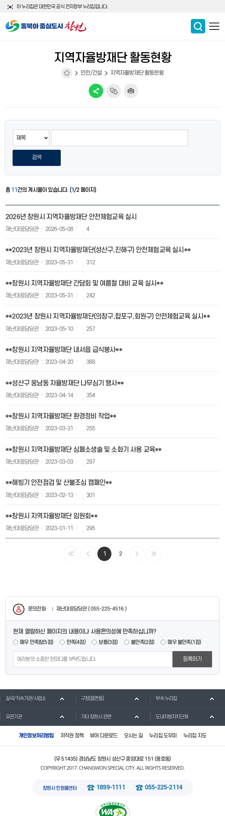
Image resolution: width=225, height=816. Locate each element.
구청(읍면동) (89, 679)
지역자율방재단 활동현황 (137, 73)
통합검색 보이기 (198, 26)
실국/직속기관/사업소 (23, 679)
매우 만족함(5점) (36, 623)
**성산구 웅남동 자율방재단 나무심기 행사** (64, 363)
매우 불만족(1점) (184, 623)
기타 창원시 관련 (93, 697)
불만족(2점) (142, 623)
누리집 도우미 (162, 716)
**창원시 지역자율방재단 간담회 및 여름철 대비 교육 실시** (84, 264)
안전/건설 (91, 73)
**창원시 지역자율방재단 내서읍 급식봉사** (63, 330)
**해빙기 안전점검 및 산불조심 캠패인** (58, 463)
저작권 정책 (71, 716)
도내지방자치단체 (169, 697)
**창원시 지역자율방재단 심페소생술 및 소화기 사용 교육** (83, 430)
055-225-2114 (163, 768)
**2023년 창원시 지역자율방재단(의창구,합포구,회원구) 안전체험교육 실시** (107, 297)
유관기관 (11, 697)
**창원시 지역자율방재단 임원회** (51, 496)
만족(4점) (76, 623)
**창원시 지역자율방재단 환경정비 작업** (60, 397)
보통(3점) (108, 623)
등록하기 (192, 639)
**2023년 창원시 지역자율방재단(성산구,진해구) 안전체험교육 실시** (97, 231)
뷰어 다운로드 (103, 716)
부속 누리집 (163, 679)
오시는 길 (133, 716)
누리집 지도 (194, 716)
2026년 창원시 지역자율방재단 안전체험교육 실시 (71, 197)
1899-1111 (110, 768)
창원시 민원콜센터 (60, 768)
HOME (66, 73)
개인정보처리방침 (36, 716)
